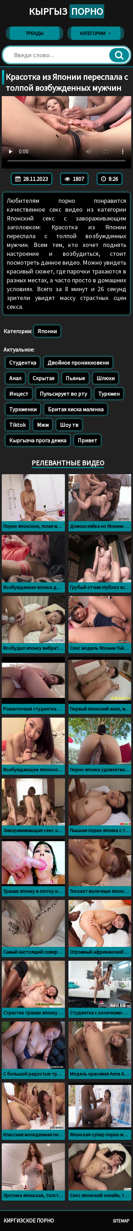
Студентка (22, 362)
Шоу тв (69, 424)
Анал (15, 378)
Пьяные (75, 378)
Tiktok (17, 424)
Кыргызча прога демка (37, 440)
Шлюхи (105, 378)
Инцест (18, 393)
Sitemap (121, 1221)
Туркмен (109, 393)
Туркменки (23, 409)
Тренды (34, 33)
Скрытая (43, 378)
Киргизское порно (29, 1220)
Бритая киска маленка (76, 409)
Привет (87, 440)
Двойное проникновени (78, 362)
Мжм (43, 424)
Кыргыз (66, 11)
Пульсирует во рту (63, 393)
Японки (47, 331)
